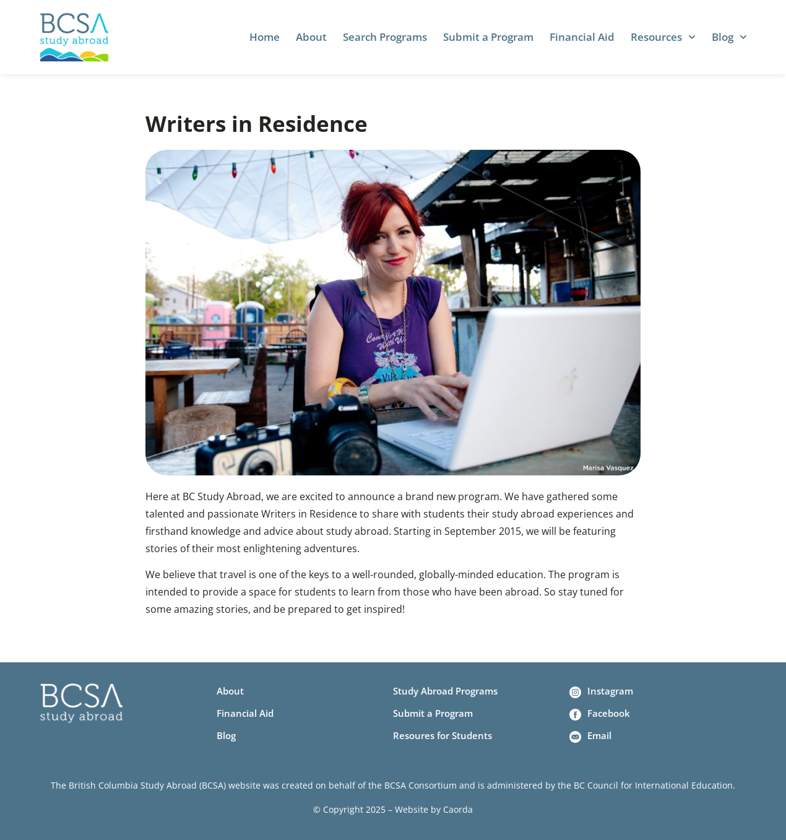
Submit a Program (488, 37)
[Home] (74, 37)
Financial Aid (582, 37)
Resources (663, 37)
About (311, 37)
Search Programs (385, 37)
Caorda (458, 809)
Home (264, 37)
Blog (729, 37)
